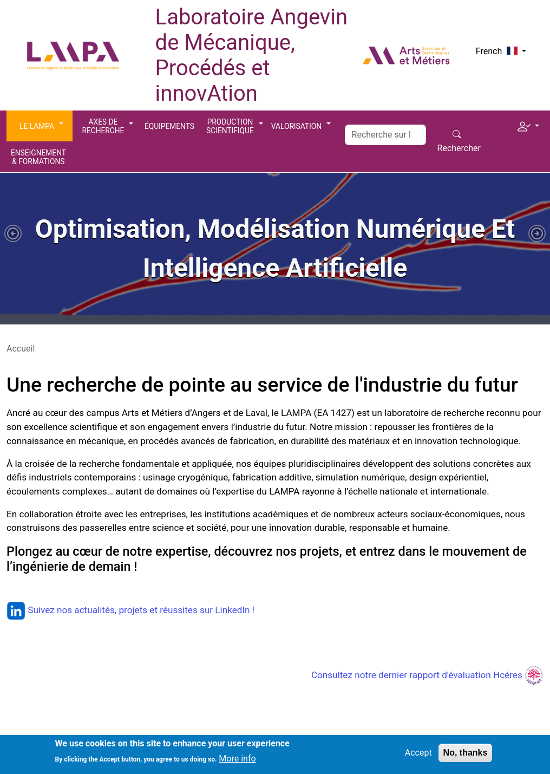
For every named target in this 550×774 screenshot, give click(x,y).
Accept (418, 756)
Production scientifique (230, 126)
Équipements (169, 126)
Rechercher (459, 148)
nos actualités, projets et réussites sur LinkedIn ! (155, 609)
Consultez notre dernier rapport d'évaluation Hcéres (427, 674)
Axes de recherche (103, 126)
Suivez (31, 609)
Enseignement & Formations (38, 157)
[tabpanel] (275, 248)
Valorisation (296, 126)
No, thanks (465, 756)
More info (237, 762)
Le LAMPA (36, 126)
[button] (528, 124)
